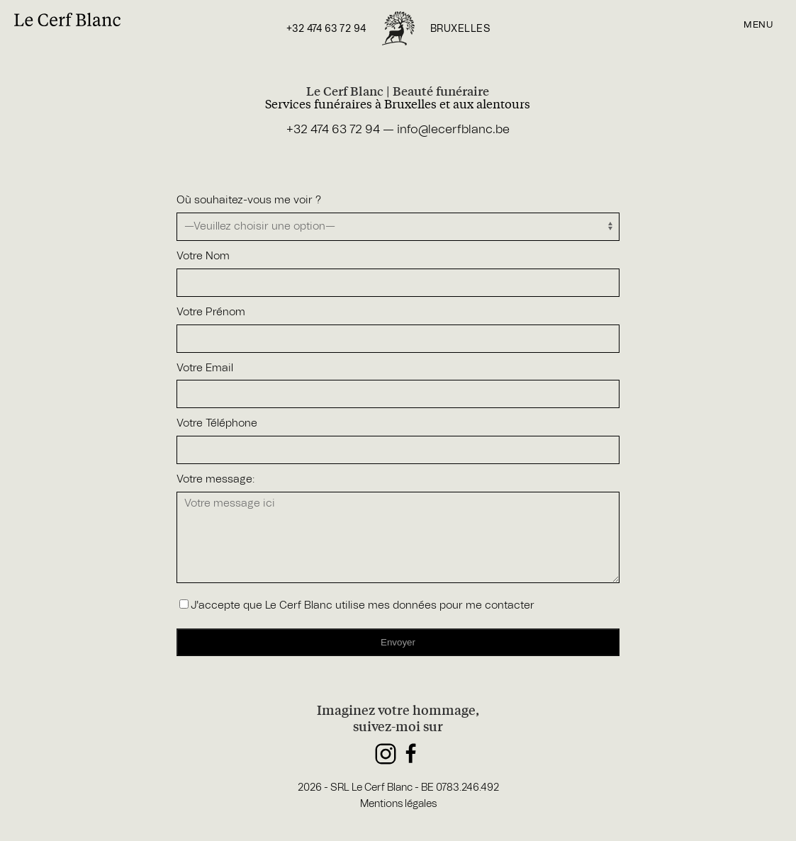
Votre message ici (398, 537)
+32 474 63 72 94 (326, 29)
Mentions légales (398, 803)
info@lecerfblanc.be (453, 129)
